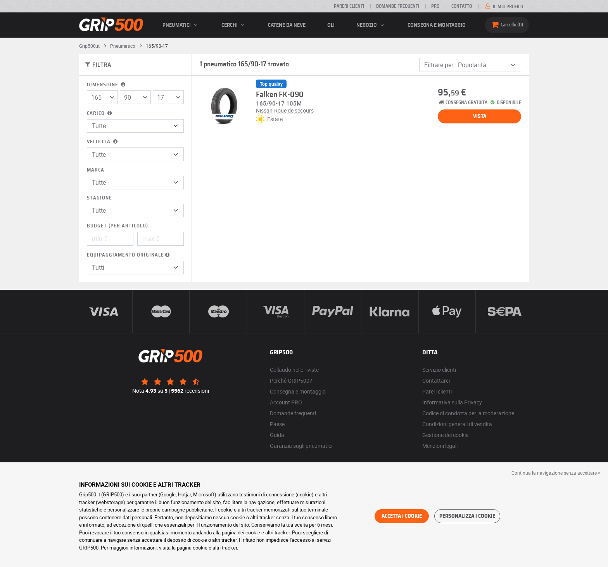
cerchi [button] (234, 25)
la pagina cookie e (192, 547)
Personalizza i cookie (467, 516)
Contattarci (436, 380)
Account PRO (286, 402)
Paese (277, 424)
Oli (331, 25)
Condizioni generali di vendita (457, 424)
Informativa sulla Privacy (452, 402)
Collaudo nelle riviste (294, 369)
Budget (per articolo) (117, 226)
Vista (479, 116)
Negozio (371, 25)
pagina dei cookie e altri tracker (256, 532)
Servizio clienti (439, 369)
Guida (277, 435)
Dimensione (107, 84)
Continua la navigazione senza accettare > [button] (555, 473)
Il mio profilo (503, 6)
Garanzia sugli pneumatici (301, 445)
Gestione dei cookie (445, 435)
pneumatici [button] (181, 25)
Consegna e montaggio (437, 25)
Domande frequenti (397, 6)
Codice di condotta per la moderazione (468, 413)
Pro (435, 6)
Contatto (461, 6)
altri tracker (224, 547)
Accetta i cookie (402, 516)
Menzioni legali (440, 445)
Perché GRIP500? (291, 380)
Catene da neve (287, 25)
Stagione (99, 198)
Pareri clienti (349, 6)
